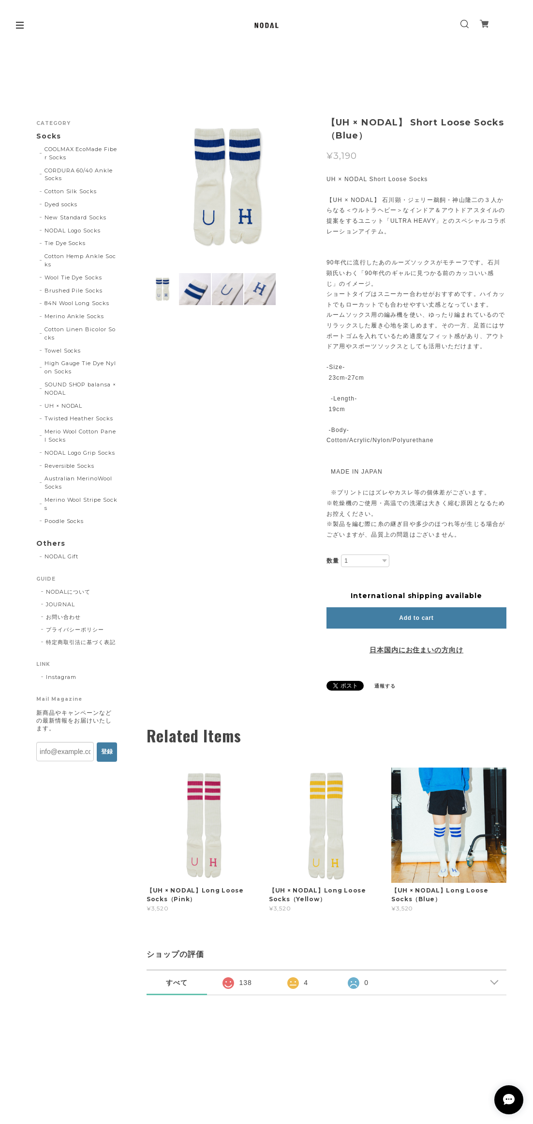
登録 (107, 751)
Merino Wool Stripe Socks (81, 503)
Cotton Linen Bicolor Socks (80, 333)
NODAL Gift (61, 556)
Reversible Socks (69, 465)
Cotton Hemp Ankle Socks (80, 260)
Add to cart (416, 618)
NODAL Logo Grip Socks (79, 452)
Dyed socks (61, 204)
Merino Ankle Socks (74, 316)
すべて (177, 982)
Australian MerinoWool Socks (78, 482)
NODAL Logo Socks (72, 230)
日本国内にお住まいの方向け (416, 650)
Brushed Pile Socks (73, 290)
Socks (48, 136)
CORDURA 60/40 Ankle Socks (78, 174)
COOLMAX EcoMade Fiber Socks (80, 153)
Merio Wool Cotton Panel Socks (80, 435)
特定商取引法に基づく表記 (81, 642)
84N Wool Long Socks (76, 303)
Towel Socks (62, 350)
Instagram (61, 677)
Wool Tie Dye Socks (73, 277)
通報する (385, 686)
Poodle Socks (64, 521)
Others (50, 543)
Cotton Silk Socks (70, 191)
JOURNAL (60, 604)
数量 (332, 560)
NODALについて (68, 591)
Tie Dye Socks (65, 243)
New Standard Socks (75, 217)
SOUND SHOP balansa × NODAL (80, 388)
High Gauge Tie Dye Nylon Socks (80, 367)
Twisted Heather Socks (78, 418)
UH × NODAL (63, 405)
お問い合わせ (63, 617)
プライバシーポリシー (75, 629)
